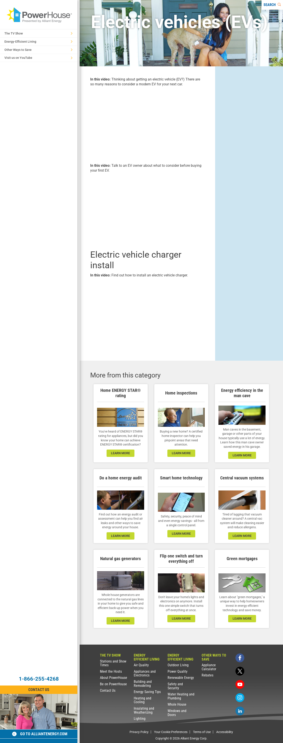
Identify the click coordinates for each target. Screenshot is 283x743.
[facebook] (239, 657)
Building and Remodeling (143, 684)
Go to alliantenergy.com (39, 734)
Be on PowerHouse (113, 684)
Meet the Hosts (111, 671)
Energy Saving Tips (147, 692)
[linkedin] (239, 711)
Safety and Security (175, 686)
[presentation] (147, 124)
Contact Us (107, 690)
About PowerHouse (113, 678)
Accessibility (224, 732)
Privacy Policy (139, 732)
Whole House (177, 704)
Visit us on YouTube (38, 57)
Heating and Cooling (142, 700)
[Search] (272, 5)
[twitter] (239, 671)
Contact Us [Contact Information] (38, 689)
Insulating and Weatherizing (144, 710)
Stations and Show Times (113, 663)
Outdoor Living (178, 665)
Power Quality (177, 671)
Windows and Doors (177, 713)
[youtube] (239, 684)
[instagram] (239, 697)
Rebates (207, 675)
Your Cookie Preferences (170, 732)
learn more (120, 453)
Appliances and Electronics (145, 673)
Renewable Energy (181, 678)
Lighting (139, 718)
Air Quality (141, 665)
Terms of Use (202, 732)
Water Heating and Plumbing (181, 696)
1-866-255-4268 (39, 679)
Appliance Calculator (209, 667)
